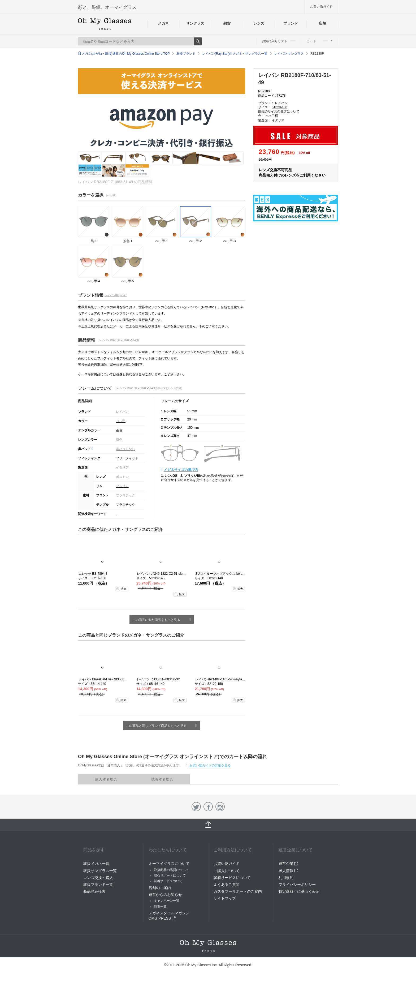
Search (198, 41)
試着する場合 (162, 779)
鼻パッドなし (125, 449)
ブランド (290, 23)
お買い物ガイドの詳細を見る (210, 765)
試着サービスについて (232, 877)
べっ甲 (120, 421)
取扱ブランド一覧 (98, 884)
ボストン (122, 477)
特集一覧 (160, 906)
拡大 (123, 588)
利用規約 (286, 877)
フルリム (122, 486)
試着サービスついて (168, 881)
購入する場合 (106, 779)
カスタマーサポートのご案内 (238, 891)
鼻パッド (85, 449)
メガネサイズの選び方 (181, 470)
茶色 (119, 439)
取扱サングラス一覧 (100, 871)
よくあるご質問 (227, 884)
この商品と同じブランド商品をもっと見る (156, 726)
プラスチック (125, 495)
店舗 (322, 23)
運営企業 (288, 863)
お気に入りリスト (279, 41)
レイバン (122, 412)
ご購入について (227, 871)
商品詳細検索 (94, 891)
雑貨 (227, 23)
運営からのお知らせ (165, 894)
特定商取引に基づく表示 (299, 891)
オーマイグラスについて (169, 863)
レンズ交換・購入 (98, 877)
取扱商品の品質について (171, 870)
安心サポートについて (170, 875)
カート (319, 41)
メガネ (163, 23)
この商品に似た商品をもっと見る (156, 620)
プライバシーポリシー (297, 884)
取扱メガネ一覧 (96, 863)
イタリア (122, 467)
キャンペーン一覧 (166, 901)
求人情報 (288, 871)
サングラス (195, 23)
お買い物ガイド (321, 6)
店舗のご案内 (160, 888)
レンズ (258, 23)
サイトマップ (225, 898)
